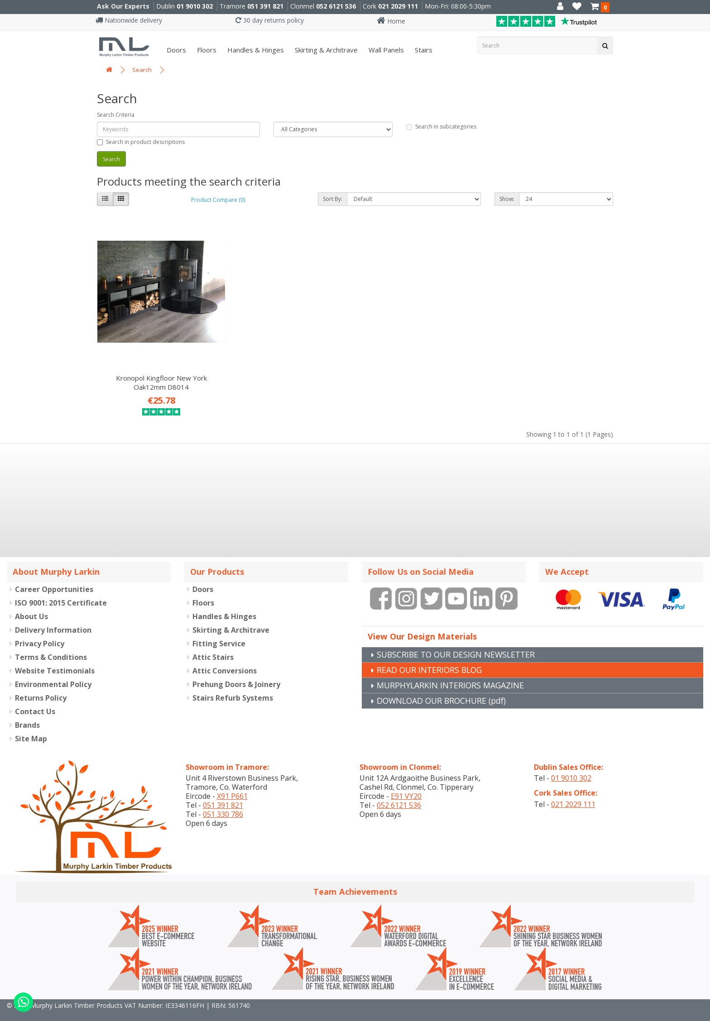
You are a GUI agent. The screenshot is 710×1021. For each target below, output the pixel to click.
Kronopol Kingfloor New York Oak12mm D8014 (156, 370)
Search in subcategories (441, 126)
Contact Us (35, 699)
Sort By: (332, 199)
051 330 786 (223, 802)
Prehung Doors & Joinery (236, 672)
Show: (506, 199)
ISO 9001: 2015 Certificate (61, 591)
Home (391, 21)
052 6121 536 (336, 6)
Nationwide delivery (129, 20)
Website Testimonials (55, 658)
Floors (205, 49)
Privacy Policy (39, 631)
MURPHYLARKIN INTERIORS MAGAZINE (451, 673)
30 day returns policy (269, 20)
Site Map (31, 726)
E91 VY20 (406, 784)
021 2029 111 (398, 6)
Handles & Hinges (254, 49)
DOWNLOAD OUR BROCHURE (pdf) (444, 688)
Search (142, 70)
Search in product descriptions (141, 142)
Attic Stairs (213, 645)
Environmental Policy (53, 672)
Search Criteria (115, 115)
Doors (175, 49)
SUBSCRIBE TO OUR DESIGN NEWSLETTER (458, 642)
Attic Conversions (224, 658)
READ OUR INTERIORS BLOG (431, 657)
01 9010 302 (195, 6)
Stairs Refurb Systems (232, 686)
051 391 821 (265, 6)
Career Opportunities (54, 577)
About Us (31, 604)
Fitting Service (218, 631)
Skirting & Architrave (325, 49)
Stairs (422, 49)
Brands (27, 713)
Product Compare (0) (218, 200)
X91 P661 (232, 784)
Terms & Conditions (51, 645)
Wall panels (385, 49)
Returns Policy (41, 686)
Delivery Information (53, 618)
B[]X (700, 1014)
